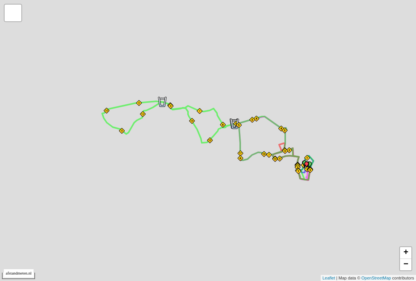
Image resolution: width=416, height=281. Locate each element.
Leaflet (329, 278)
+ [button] (405, 253)
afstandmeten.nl (19, 273)
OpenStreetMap (376, 278)
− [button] (405, 264)
